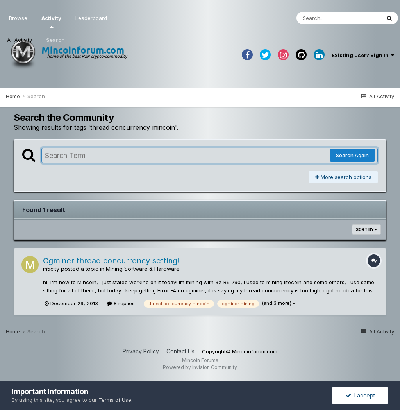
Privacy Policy (141, 351)
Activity (51, 21)
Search (55, 40)
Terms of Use (114, 400)
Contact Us (180, 351)
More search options (343, 177)
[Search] (338, 18)
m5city (51, 268)
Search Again (352, 155)
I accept (360, 395)
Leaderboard (91, 18)
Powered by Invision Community (200, 367)
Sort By (366, 229)
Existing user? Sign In (363, 55)
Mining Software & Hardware (143, 268)
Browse (18, 18)
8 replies (121, 303)
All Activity (19, 40)
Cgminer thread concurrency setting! (111, 260)
